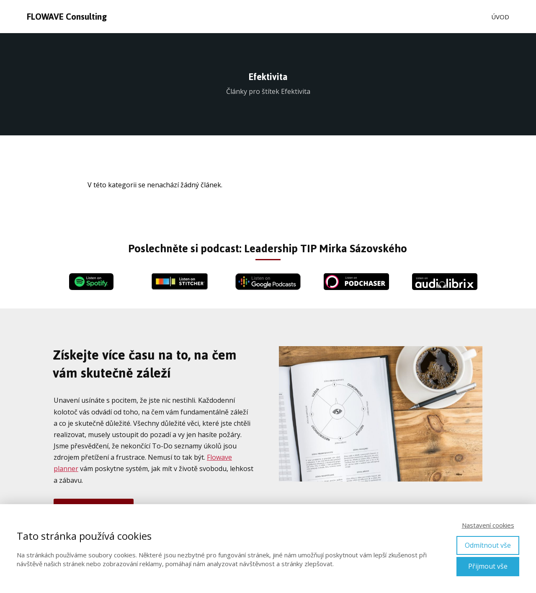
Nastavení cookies (488, 525)
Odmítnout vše (488, 545)
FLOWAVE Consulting (67, 17)
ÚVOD (500, 17)
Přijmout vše (488, 566)
